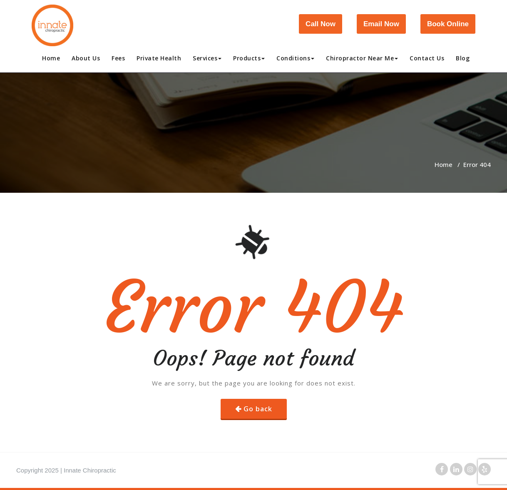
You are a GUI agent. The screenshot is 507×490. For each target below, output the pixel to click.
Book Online (448, 24)
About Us (86, 58)
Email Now (381, 24)
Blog (463, 58)
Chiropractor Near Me (362, 58)
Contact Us (427, 58)
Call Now (321, 24)
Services (207, 58)
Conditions (295, 58)
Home (51, 58)
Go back (258, 408)
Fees (118, 58)
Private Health (159, 58)
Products (249, 58)
